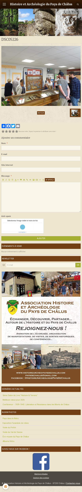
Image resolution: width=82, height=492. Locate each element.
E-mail (4, 154)
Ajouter (41, 238)
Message (5, 176)
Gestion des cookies (41, 478)
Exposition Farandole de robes (16, 423)
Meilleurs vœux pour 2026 (14, 400)
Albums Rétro (8, 441)
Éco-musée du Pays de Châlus (16, 436)
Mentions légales (41, 474)
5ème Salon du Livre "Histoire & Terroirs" (20, 395)
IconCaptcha (22, 232)
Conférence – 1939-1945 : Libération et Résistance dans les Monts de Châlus (36, 404)
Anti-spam (6, 216)
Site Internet (7, 165)
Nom (3, 143)
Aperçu (50, 180)
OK (78, 265)
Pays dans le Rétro (11, 418)
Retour (41, 113)
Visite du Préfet (9, 427)
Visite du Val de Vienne (12, 432)
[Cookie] (6, 486)
